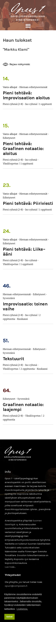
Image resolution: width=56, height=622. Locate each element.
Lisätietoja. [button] (22, 609)
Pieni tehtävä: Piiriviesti (28, 203)
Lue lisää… (10, 566)
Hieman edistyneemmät (33, 87)
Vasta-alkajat (10, 87)
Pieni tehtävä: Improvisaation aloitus (26, 95)
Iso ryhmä (31, 104)
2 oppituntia (27, 368)
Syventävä (9, 298)
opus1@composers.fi (16, 585)
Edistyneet (9, 137)
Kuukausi (22, 318)
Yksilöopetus (10, 163)
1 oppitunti (45, 104)
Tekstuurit (13, 358)
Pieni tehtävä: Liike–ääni (24, 252)
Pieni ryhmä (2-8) (13, 104)
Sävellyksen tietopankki (28, 12)
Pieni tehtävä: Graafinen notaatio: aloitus (23, 148)
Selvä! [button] (9, 616)
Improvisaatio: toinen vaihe (25, 306)
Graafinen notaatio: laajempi (23, 407)
